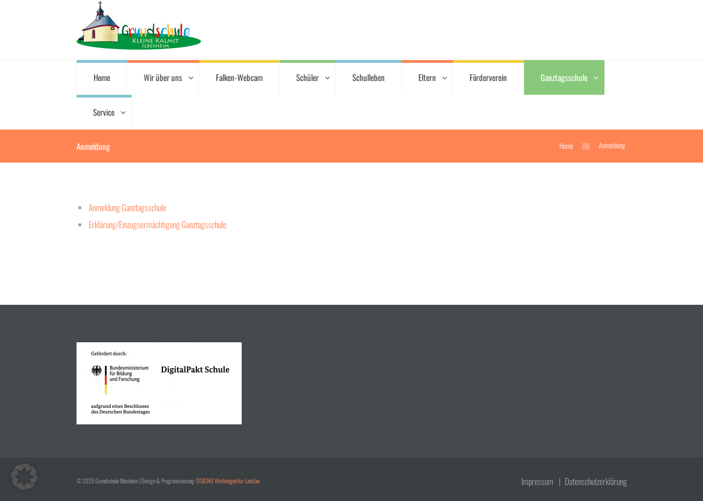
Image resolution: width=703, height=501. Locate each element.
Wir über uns (163, 77)
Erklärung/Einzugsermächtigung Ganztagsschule (154, 223)
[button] (24, 476)
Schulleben (368, 77)
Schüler (307, 77)
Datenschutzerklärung (597, 479)
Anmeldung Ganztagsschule (126, 207)
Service (104, 112)
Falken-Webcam (239, 77)
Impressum (540, 479)
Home (102, 77)
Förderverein (488, 77)
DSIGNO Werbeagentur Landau (227, 479)
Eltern (427, 77)
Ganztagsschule (564, 77)
